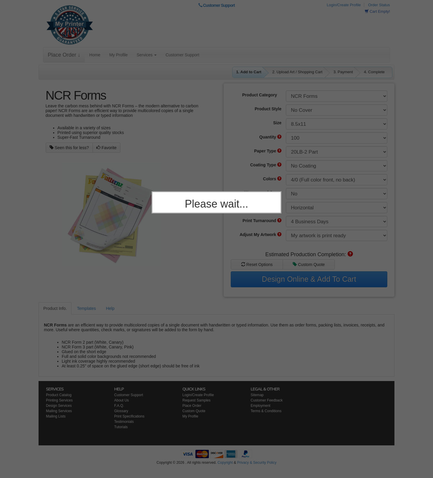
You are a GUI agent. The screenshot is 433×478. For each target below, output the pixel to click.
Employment (260, 406)
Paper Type (267, 151)
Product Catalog (58, 395)
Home (94, 54)
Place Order (191, 406)
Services (147, 54)
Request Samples (196, 400)
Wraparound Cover (262, 192)
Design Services (59, 406)
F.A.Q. (119, 406)
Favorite (106, 147)
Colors (272, 178)
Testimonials (124, 422)
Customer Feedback (267, 400)
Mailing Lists (56, 416)
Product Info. (55, 308)
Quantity (270, 137)
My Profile (118, 54)
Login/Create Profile (344, 5)
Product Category (259, 95)
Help (110, 308)
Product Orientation (262, 206)
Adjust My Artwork (260, 234)
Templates (86, 308)
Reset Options (257, 264)
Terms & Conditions (266, 411)
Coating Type (265, 164)
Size (277, 122)
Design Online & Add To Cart (309, 279)
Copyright (225, 463)
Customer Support (216, 5)
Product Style (268, 108)
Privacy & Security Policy (256, 463)
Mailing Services (59, 411)
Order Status (379, 5)
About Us (121, 400)
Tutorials (121, 427)
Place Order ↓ (64, 55)
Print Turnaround (262, 220)
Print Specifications (129, 416)
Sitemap (257, 395)
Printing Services (59, 400)
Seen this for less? (69, 147)
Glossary (121, 411)
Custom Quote (309, 264)
